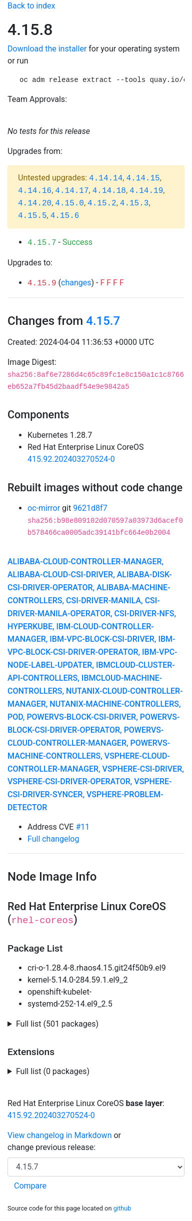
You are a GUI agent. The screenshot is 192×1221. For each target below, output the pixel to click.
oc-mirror (44, 508)
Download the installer (47, 48)
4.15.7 (42, 242)
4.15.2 (102, 203)
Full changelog (53, 839)
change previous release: (53, 1147)
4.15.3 (134, 203)
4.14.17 (71, 190)
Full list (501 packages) (57, 1024)
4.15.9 (42, 283)
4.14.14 (105, 178)
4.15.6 (65, 215)
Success (77, 242)
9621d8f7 (90, 508)
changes (76, 282)
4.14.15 (143, 178)
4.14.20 (35, 203)
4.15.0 (69, 203)
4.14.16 (35, 190)
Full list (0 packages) (53, 1071)
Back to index (31, 5)
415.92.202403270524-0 (71, 459)
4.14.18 (109, 190)
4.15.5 (32, 215)
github (123, 1208)
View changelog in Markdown (60, 1135)
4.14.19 (146, 190)
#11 (83, 827)
